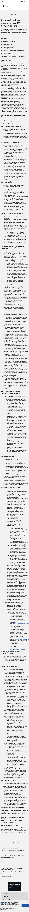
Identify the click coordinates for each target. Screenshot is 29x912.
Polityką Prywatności (4, 903)
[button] (25, 1)
